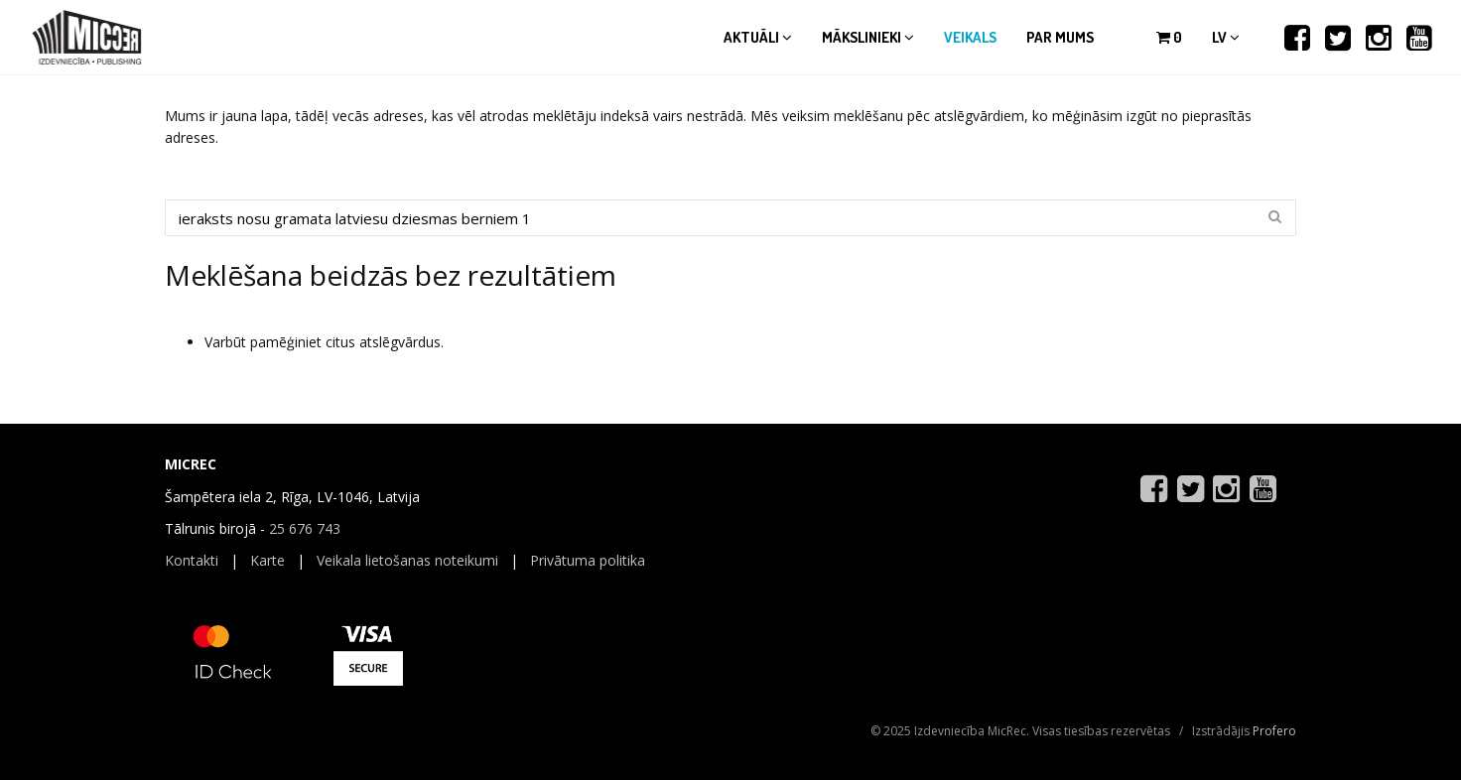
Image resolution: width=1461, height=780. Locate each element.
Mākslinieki (868, 37)
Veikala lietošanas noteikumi (407, 560)
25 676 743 (304, 528)
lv (1226, 37)
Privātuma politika (587, 560)
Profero (1274, 730)
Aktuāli (758, 37)
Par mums (1060, 37)
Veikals (970, 37)
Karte (267, 560)
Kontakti (191, 560)
